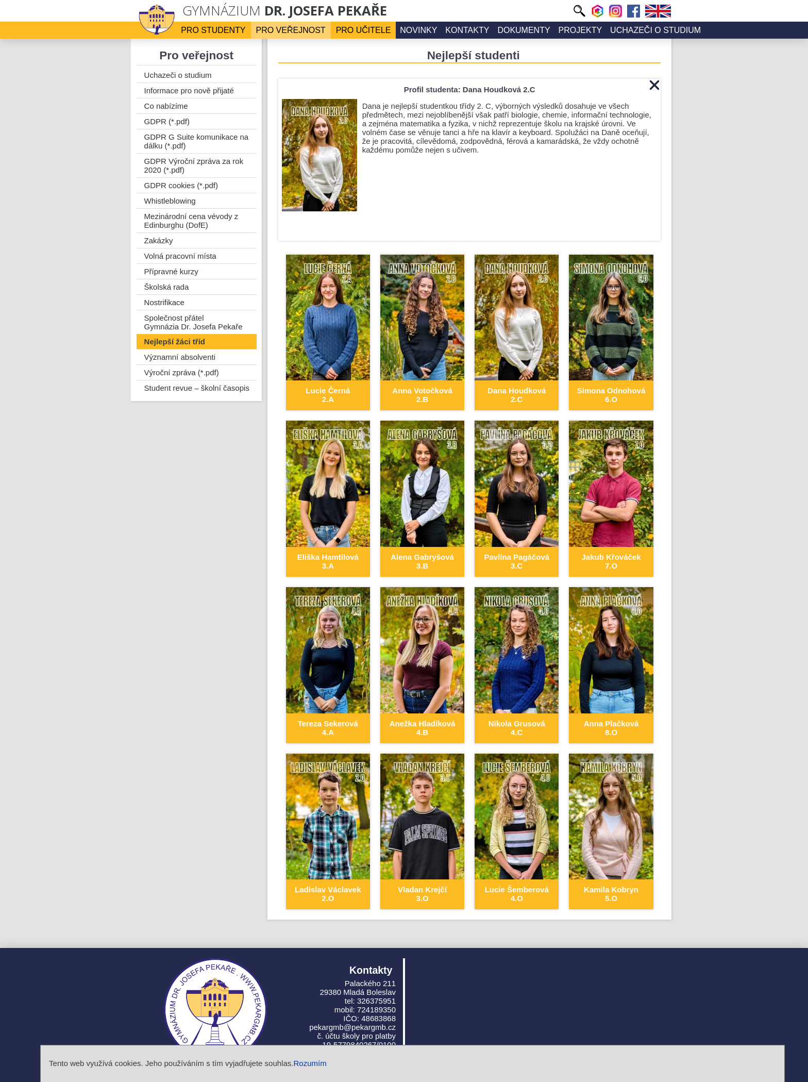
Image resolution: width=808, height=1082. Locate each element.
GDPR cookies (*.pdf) (181, 185)
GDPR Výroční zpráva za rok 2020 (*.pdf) (194, 165)
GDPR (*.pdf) (167, 121)
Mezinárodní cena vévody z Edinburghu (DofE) (191, 220)
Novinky (418, 30)
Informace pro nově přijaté (189, 90)
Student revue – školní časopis (196, 388)
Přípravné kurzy (171, 271)
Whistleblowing (170, 200)
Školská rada (166, 286)
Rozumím (309, 1063)
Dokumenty (523, 30)
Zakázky (158, 240)
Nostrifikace (164, 302)
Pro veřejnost (291, 30)
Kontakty (467, 30)
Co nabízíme (166, 106)
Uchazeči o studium (655, 30)
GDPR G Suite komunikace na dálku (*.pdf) (196, 141)
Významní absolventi (179, 357)
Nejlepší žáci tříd (174, 341)
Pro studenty (213, 30)
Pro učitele (363, 30)
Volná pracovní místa (180, 256)
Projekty (580, 30)
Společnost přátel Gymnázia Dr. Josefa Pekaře (193, 322)
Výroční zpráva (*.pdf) (181, 372)
